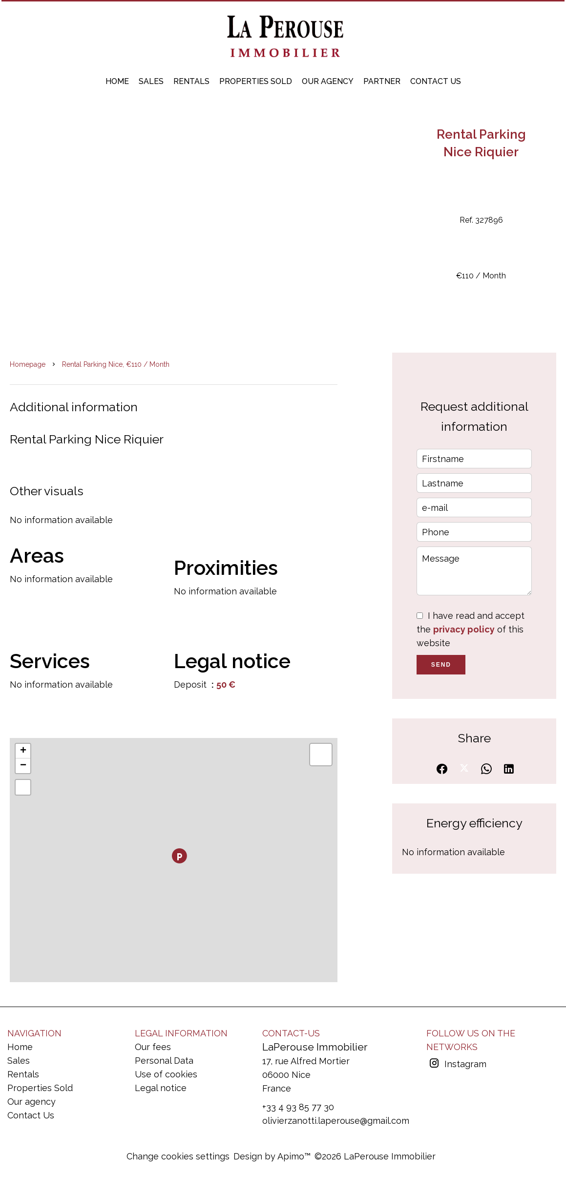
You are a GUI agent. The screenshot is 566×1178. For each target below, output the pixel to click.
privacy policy (464, 629)
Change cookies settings (178, 1156)
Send (441, 664)
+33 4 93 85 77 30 (298, 1107)
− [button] (23, 765)
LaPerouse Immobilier (315, 1047)
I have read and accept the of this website (470, 629)
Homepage (27, 364)
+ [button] (23, 751)
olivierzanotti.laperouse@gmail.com (335, 1120)
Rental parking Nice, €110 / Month (115, 364)
